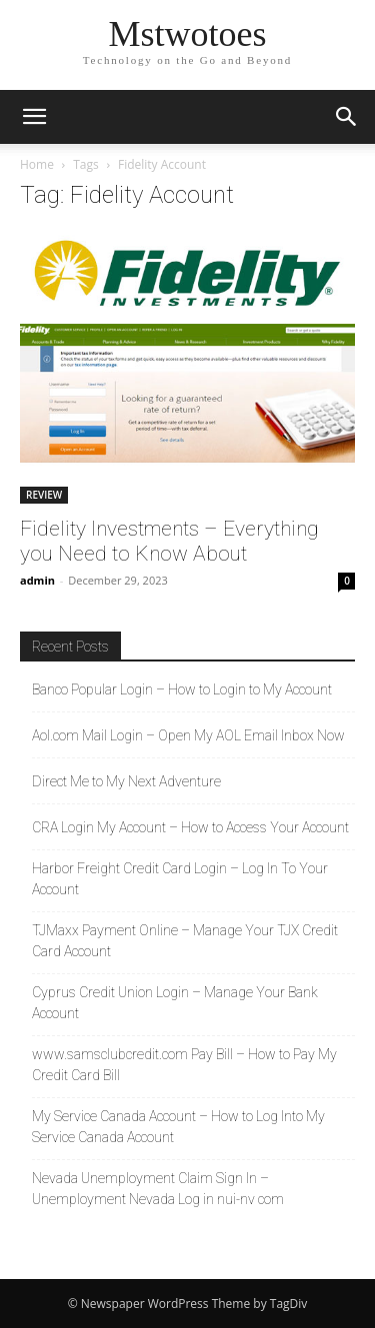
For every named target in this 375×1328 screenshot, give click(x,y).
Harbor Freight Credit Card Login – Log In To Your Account (180, 878)
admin (37, 580)
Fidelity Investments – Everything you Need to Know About (169, 541)
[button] (34, 117)
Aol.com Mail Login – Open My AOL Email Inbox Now (188, 735)
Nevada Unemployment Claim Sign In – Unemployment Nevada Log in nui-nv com (158, 1188)
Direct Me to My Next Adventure (126, 781)
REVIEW (44, 495)
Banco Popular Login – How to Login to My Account (182, 689)
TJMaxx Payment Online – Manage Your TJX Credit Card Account (185, 940)
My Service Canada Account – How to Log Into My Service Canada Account (178, 1126)
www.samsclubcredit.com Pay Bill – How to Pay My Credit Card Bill (184, 1064)
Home (37, 164)
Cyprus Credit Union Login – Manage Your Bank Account (175, 1002)
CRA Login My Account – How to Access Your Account (190, 827)
